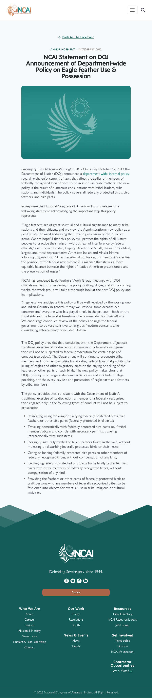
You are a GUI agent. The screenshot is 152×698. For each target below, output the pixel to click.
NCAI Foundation (122, 652)
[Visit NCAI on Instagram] (66, 580)
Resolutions (76, 619)
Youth (76, 625)
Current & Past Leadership (29, 642)
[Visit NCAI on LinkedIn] (85, 580)
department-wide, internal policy (106, 173)
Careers (29, 619)
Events (76, 646)
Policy (76, 614)
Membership (122, 640)
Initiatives (122, 646)
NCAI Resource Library (122, 619)
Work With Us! (122, 671)
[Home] (19, 10)
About (29, 614)
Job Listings (122, 625)
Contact (29, 647)
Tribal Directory (122, 614)
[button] (76, 592)
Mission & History (29, 631)
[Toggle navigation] (132, 10)
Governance (29, 636)
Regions (29, 625)
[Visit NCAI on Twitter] (72, 580)
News (76, 640)
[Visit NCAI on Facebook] (79, 580)
